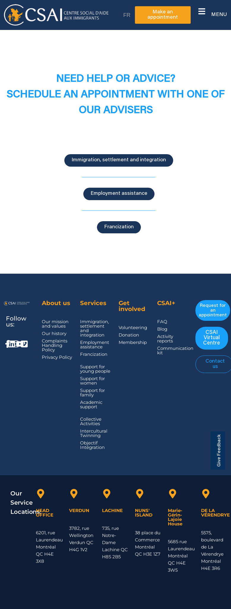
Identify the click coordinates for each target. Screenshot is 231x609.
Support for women (92, 381)
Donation (129, 335)
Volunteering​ (133, 327)
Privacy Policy (57, 357)
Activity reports (165, 339)
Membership (133, 342)
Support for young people (95, 369)
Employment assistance (94, 344)
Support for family (92, 393)
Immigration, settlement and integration (94, 328)
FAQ (162, 321)
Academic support (91, 404)
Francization (93, 354)
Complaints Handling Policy (54, 345)
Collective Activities (90, 421)
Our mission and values (55, 324)
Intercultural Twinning (93, 433)
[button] (202, 11)
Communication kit (175, 350)
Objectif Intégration (92, 445)
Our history (54, 333)
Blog (162, 329)
